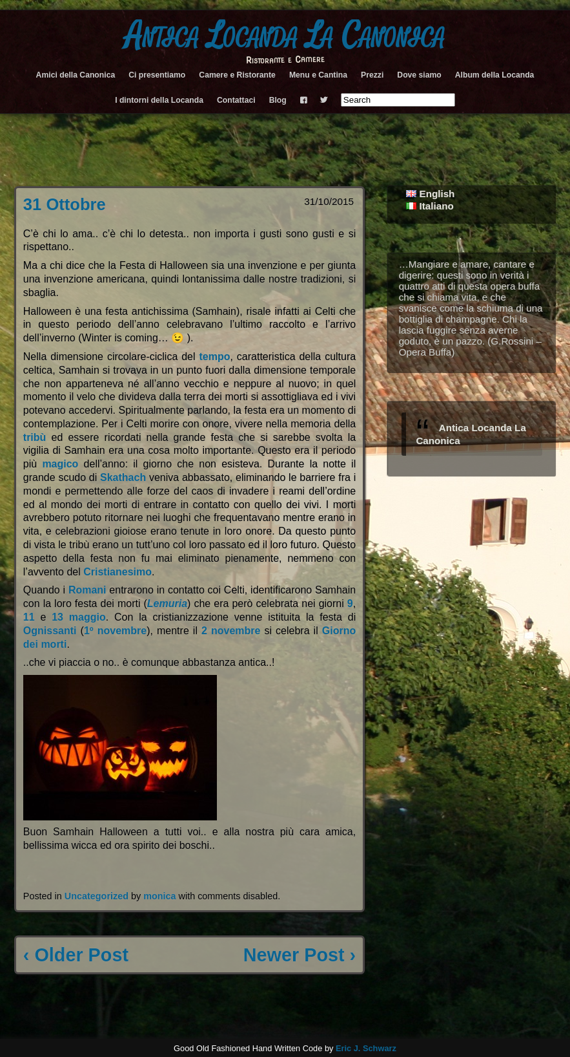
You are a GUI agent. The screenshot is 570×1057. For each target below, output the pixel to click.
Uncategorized (96, 896)
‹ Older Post (75, 955)
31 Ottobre (64, 204)
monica (159, 896)
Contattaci (236, 100)
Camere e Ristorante (237, 75)
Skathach (123, 477)
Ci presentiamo (156, 75)
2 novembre (230, 630)
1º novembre (115, 630)
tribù (34, 437)
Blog (278, 100)
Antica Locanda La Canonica (285, 36)
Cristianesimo (117, 571)
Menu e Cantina (318, 75)
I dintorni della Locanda (159, 100)
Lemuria (167, 603)
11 (29, 617)
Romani (87, 589)
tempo (214, 356)
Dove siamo (419, 75)
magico (60, 463)
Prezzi (372, 75)
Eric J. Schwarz (366, 1048)
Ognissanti (50, 630)
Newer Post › (299, 955)
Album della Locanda (494, 75)
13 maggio (79, 617)
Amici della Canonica (76, 75)
